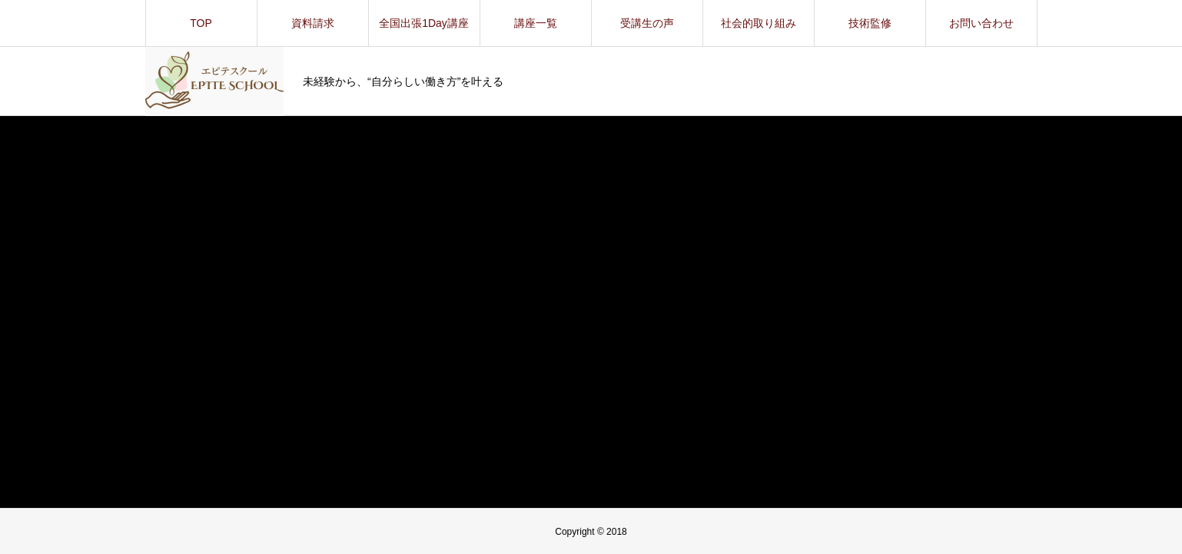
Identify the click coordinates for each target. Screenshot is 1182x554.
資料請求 (312, 23)
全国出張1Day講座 (424, 23)
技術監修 (869, 23)
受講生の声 (647, 23)
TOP (201, 23)
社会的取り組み (758, 23)
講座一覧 (535, 23)
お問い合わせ (981, 23)
